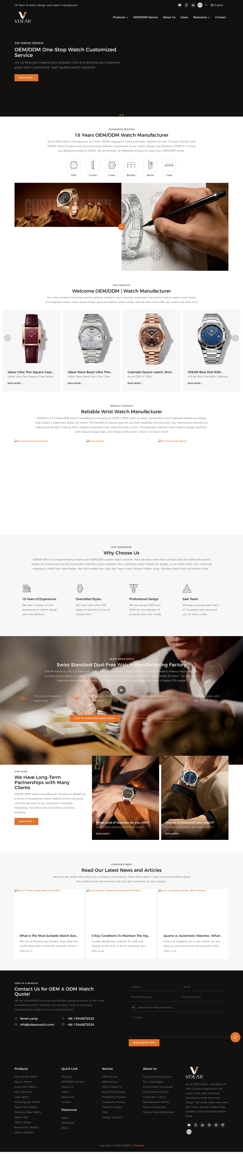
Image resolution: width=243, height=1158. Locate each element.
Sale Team (190, 599)
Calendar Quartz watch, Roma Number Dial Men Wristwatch (151, 372)
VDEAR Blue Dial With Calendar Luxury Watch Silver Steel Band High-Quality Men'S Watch (211, 372)
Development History (156, 1102)
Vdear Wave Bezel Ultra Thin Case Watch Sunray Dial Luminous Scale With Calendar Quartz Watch (91, 372)
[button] (120, 115)
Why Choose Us (112, 1087)
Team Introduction (154, 1107)
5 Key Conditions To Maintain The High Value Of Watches (121, 936)
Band (150, 175)
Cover (111, 175)
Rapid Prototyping (113, 1092)
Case (169, 175)
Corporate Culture (154, 1097)
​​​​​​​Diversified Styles (88, 599)
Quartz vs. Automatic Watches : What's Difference (193, 936)
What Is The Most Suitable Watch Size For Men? (48, 936)
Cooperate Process (114, 1102)
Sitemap (138, 1146)
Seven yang (29, 1020)
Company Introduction (157, 1077)
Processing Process (114, 1097)
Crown (93, 175)
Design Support (112, 1117)
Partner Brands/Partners (158, 1112)
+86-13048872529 (80, 1020)
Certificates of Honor (156, 1092)
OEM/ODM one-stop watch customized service (65, 52)
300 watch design (29, 43)
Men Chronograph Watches (193, 514)
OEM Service (110, 1077)
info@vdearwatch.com (37, 1028)
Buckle (131, 175)
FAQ (104, 1112)
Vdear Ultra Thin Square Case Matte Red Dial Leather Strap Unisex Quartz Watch (30, 372)
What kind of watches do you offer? (122, 823)
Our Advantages (153, 1082)
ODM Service (110, 1082)
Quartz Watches (121, 514)
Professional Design (144, 599)
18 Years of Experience (39, 599)
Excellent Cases (112, 1107)
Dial (73, 175)
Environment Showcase (158, 1087)
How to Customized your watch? (189, 823)
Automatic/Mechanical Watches (49, 514)
